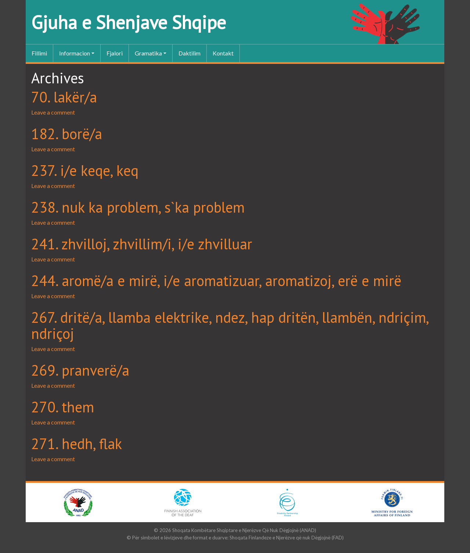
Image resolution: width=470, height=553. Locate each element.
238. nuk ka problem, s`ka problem (138, 207)
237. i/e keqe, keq (84, 170)
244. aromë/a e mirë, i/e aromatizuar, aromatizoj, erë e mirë (216, 280)
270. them (62, 406)
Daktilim (189, 53)
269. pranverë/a (80, 370)
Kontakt (223, 53)
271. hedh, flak (76, 443)
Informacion (74, 53)
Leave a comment (53, 112)
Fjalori (114, 53)
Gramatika (148, 53)
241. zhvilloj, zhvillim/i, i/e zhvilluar (141, 243)
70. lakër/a (64, 96)
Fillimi (39, 53)
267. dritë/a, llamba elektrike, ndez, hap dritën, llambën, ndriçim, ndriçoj (229, 325)
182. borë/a (66, 133)
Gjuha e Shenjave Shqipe (128, 22)
